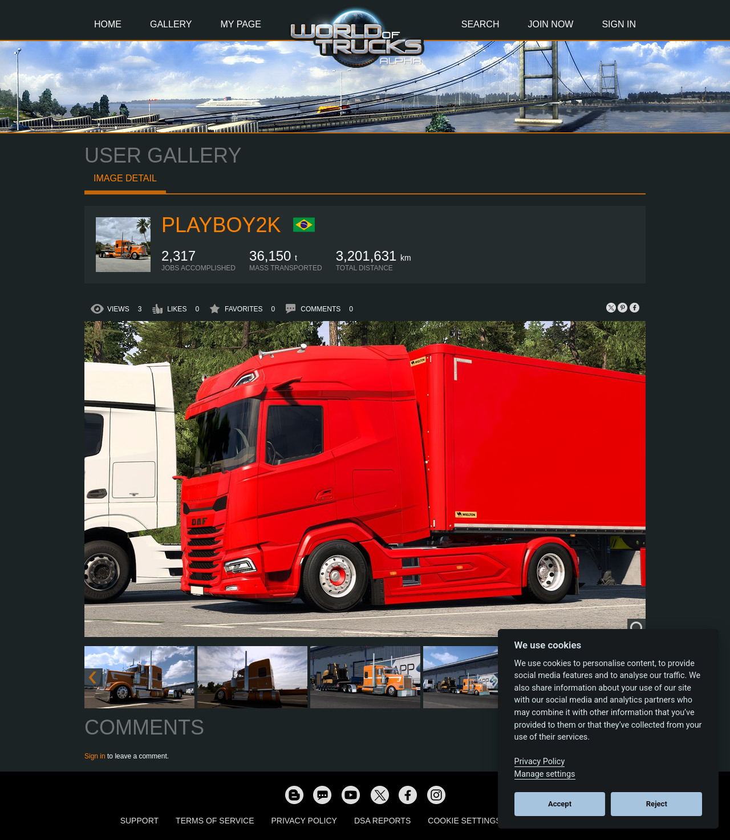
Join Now (550, 24)
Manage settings (544, 774)
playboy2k (221, 225)
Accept (559, 804)
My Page (241, 24)
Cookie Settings (464, 820)
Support (139, 820)
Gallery (171, 24)
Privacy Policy (304, 820)
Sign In (619, 24)
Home (107, 24)
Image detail (125, 178)
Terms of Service (215, 820)
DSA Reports (382, 820)
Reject (656, 804)
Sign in (95, 756)
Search (480, 24)
